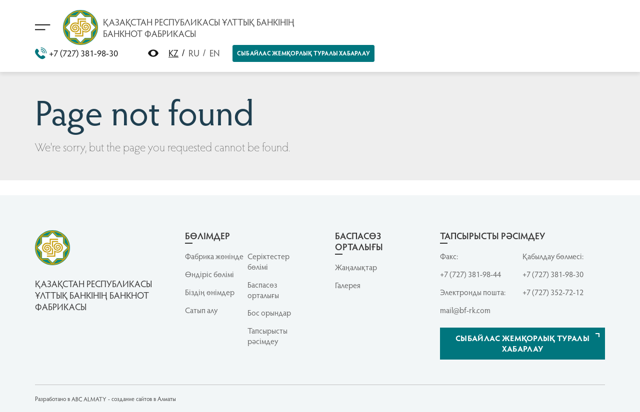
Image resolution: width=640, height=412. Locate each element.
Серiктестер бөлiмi (269, 261)
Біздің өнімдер (209, 292)
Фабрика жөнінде (214, 256)
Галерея (347, 285)
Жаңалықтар (356, 267)
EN (215, 52)
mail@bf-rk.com (465, 310)
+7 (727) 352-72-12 (553, 292)
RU (194, 52)
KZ (173, 52)
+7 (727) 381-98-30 (76, 53)
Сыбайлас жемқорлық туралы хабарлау (303, 53)
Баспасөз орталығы (263, 290)
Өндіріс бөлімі (209, 274)
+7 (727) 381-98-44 (470, 274)
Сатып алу (201, 310)
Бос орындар (269, 313)
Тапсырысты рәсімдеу (268, 336)
